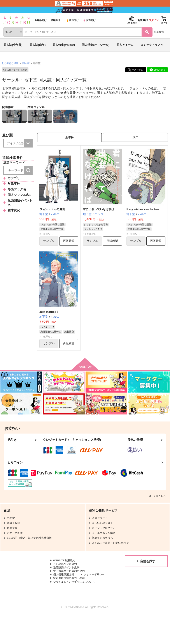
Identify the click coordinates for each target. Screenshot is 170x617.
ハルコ (33, 88)
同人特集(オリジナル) (95, 44)
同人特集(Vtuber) (64, 44)
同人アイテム (124, 44)
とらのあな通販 (10, 63)
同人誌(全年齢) (13, 44)
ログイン (153, 20)
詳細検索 (159, 31)
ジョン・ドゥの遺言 (143, 88)
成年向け (55, 20)
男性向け (72, 20)
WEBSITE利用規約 (64, 561)
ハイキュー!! (85, 92)
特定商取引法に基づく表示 (69, 579)
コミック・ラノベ (151, 44)
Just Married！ (49, 312)
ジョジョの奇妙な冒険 (60, 92)
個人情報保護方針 (63, 576)
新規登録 (142, 20)
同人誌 (26, 63)
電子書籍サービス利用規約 (69, 572)
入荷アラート (15, 70)
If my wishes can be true (142, 209)
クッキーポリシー (94, 576)
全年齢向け (41, 20)
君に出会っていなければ (98, 209)
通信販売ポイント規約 (66, 569)
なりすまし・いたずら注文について (74, 583)
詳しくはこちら (157, 497)
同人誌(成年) (38, 44)
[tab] (135, 137)
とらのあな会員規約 (65, 565)
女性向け (89, 20)
